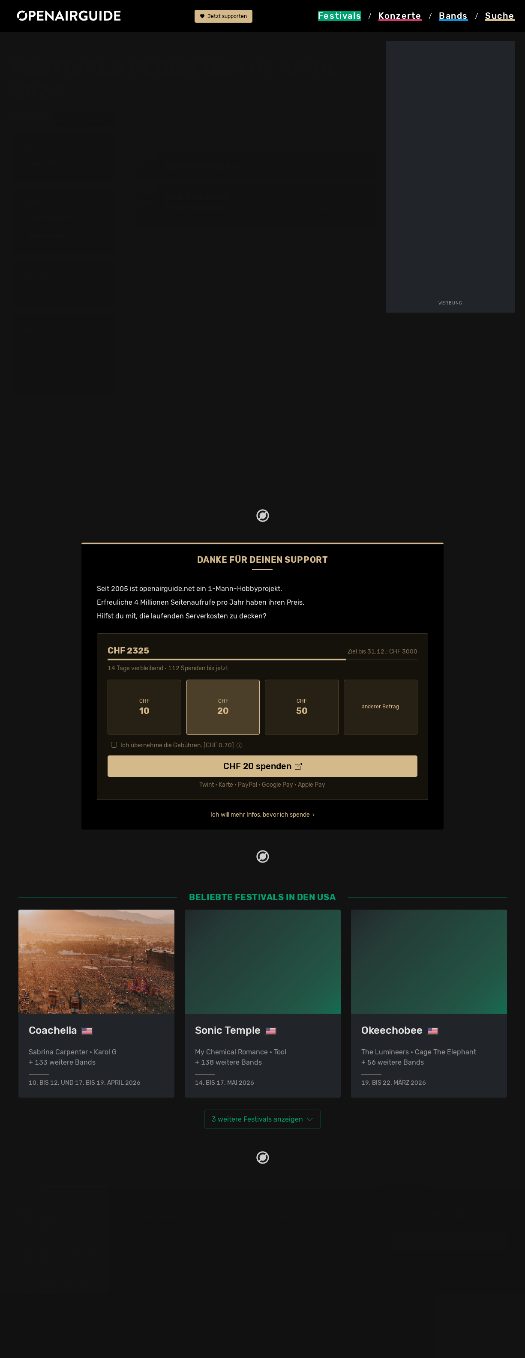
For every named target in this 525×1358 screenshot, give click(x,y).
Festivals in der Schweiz (57, 1240)
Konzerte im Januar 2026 (184, 1281)
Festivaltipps (39, 1229)
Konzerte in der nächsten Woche (195, 1260)
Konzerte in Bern (170, 1250)
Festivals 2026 (42, 1260)
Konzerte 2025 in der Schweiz (191, 1291)
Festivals (65, 44)
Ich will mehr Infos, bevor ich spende (260, 814)
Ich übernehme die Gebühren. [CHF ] (177, 744)
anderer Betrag (380, 706)
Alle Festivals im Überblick (60, 1311)
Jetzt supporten (223, 16)
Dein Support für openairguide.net (323, 1240)
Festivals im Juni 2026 (54, 1281)
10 (144, 707)
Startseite (26, 44)
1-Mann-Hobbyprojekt (244, 588)
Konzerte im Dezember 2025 (188, 1270)
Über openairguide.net (304, 1229)
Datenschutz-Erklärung (306, 1260)
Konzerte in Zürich (172, 1240)
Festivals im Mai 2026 (53, 1270)
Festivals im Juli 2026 (53, 1291)
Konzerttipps (163, 1229)
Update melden (449, 1240)
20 (223, 707)
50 (301, 707)
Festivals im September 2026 (65, 1301)
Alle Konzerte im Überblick (185, 1311)
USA (94, 44)
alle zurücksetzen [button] (83, 119)
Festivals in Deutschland (57, 1250)
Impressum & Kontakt (302, 1270)
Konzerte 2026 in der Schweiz (191, 1301)
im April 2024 (128, 44)
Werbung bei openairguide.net (317, 1250)
